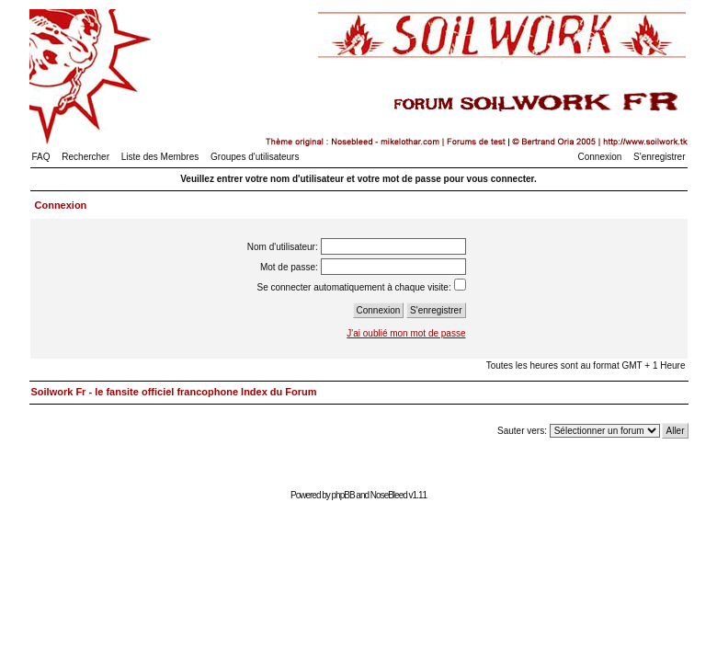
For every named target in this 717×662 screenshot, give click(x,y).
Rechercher (85, 157)
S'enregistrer (659, 157)
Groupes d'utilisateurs (255, 157)
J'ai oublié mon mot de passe (406, 333)
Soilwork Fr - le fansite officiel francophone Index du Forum (174, 391)
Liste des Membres (160, 157)
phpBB (343, 495)
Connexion (600, 157)
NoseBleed (388, 495)
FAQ (41, 157)
